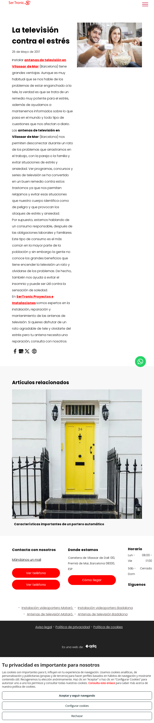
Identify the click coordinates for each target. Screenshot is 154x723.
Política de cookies (108, 627)
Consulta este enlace (101, 683)
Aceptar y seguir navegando (77, 695)
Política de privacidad (73, 627)
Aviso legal (43, 627)
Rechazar (77, 716)
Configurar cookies (77, 706)
